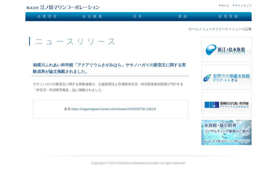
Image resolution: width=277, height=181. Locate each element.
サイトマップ (243, 5)
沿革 (138, 16)
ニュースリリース (215, 29)
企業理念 (48, 16)
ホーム (225, 5)
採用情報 (229, 16)
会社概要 (93, 16)
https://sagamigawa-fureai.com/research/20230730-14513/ (114, 109)
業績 (183, 16)
